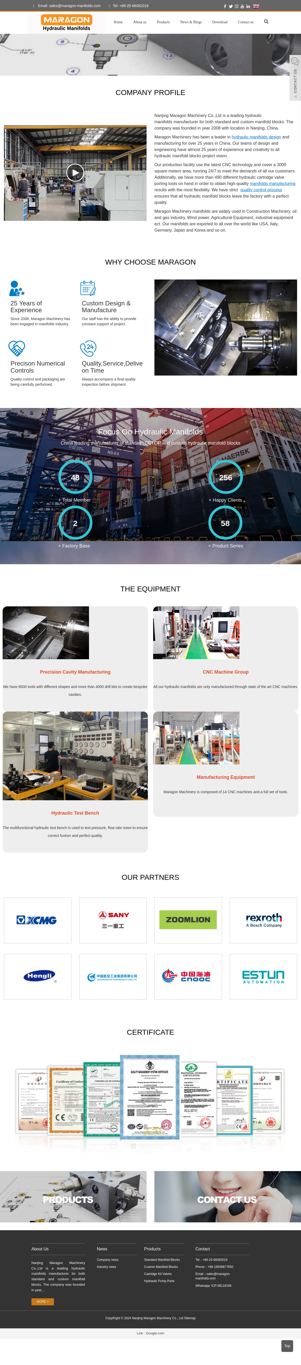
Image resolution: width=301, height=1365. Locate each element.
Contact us (246, 22)
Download (219, 22)
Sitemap (190, 1318)
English (263, 6)
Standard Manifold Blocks (162, 1260)
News (102, 1249)
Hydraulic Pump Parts (159, 1281)
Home (118, 22)
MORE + (43, 1302)
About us (140, 22)
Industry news (106, 1267)
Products (163, 22)
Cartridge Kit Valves (158, 1274)
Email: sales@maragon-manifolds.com (65, 6)
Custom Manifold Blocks (161, 1267)
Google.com (155, 1333)
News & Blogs (191, 22)
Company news (108, 1260)
